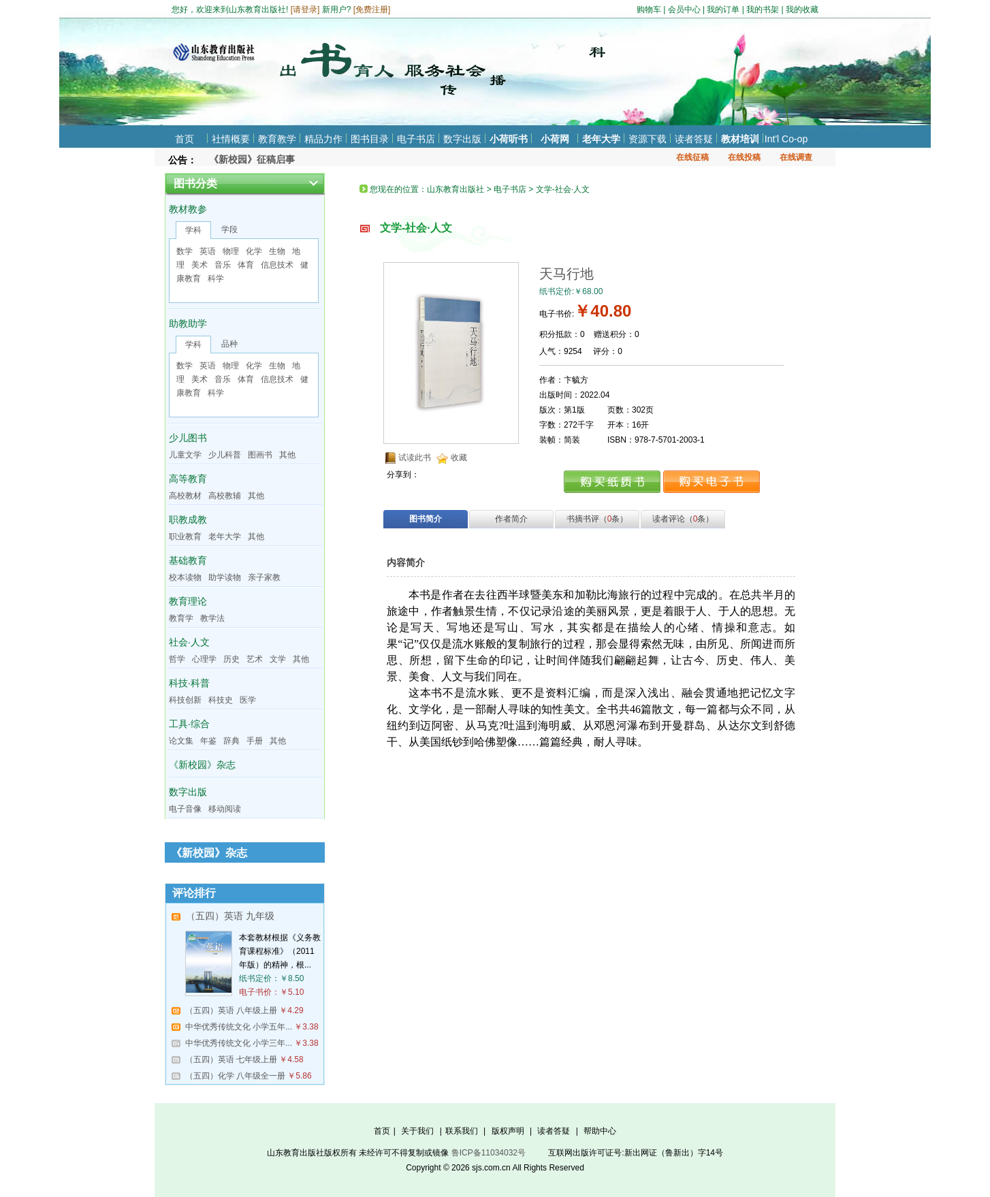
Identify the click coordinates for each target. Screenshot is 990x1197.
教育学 (181, 618)
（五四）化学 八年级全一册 (235, 1076)
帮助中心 (600, 1131)
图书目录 (370, 138)
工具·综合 (189, 723)
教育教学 (277, 138)
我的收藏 (802, 9)
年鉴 (208, 741)
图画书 (260, 455)
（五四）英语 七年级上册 (231, 1059)
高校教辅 (224, 495)
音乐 (222, 265)
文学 (278, 659)
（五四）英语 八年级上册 (231, 1010)
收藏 (459, 457)
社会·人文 (189, 642)
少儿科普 (224, 455)
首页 (184, 138)
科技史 (220, 700)
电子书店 (416, 138)
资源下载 (647, 138)
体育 (246, 265)
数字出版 (462, 138)
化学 (254, 251)
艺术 (254, 659)
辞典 (231, 741)
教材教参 (188, 209)
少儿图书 (188, 437)
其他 (287, 455)
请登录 (305, 9)
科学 (216, 278)
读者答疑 (694, 138)
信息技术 (277, 265)
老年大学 (601, 138)
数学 (184, 251)
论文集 (181, 741)
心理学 (204, 659)
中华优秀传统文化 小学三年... (238, 1043)
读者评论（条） (683, 519)
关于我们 (417, 1131)
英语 (207, 251)
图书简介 (425, 519)
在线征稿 (692, 157)
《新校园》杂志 (202, 764)
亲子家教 (264, 577)
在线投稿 (744, 157)
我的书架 (762, 9)
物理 (231, 251)
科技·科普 (189, 682)
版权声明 (508, 1131)
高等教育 (188, 478)
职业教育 (185, 536)
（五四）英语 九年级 (230, 915)
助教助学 (188, 323)
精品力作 (323, 138)
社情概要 (231, 138)
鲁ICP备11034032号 (488, 1153)
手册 (254, 741)
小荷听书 (509, 138)
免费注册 (371, 9)
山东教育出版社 (455, 189)
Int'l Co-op (786, 138)
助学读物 (224, 577)
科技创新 (185, 700)
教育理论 (188, 601)
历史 (231, 659)
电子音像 (185, 809)
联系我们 (461, 1131)
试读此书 (414, 457)
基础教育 (188, 560)
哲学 (177, 659)
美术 (199, 265)
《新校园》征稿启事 (252, 159)
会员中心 (684, 9)
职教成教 (188, 519)
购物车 (649, 9)
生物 (277, 251)
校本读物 (185, 577)
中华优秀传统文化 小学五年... (238, 1027)
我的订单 (723, 9)
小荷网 (555, 138)
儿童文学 (185, 455)
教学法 (212, 618)
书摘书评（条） (597, 519)
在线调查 (796, 157)
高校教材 (185, 495)
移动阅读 (224, 809)
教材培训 (740, 138)
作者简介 (511, 519)
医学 (248, 700)
